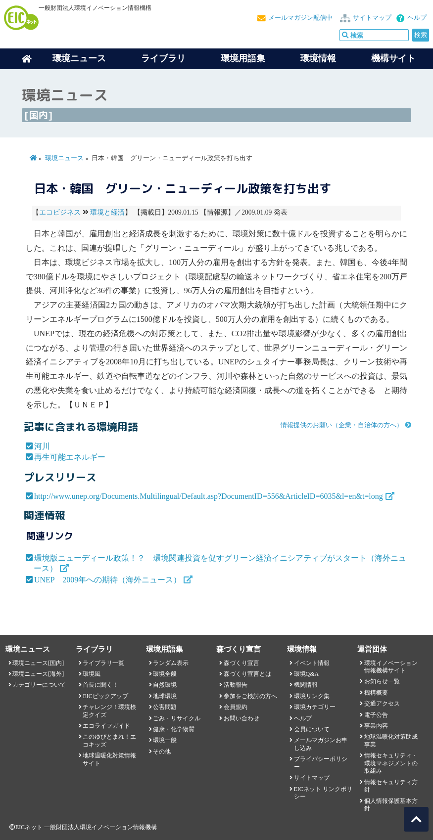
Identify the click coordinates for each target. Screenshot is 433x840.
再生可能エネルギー (69, 457)
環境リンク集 (312, 696)
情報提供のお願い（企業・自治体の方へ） (342, 425)
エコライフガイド (106, 725)
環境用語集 (243, 58)
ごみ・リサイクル (176, 718)
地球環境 (165, 696)
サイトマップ (372, 17)
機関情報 (306, 684)
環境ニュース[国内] (38, 663)
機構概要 (376, 692)
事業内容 (376, 725)
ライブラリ (163, 58)
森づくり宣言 (241, 663)
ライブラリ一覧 (103, 663)
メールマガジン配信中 (300, 17)
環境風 (91, 673)
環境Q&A (306, 673)
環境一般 (165, 740)
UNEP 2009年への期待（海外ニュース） (107, 579)
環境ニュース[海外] (38, 673)
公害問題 (165, 707)
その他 (162, 751)
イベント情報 (312, 663)
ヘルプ (417, 17)
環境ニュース (64, 158)
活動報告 (235, 684)
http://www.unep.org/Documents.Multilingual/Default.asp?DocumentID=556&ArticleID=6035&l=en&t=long (208, 496)
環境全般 (165, 673)
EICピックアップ (105, 696)
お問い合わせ (241, 718)
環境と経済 (107, 212)
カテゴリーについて (39, 684)
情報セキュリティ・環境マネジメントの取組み (391, 763)
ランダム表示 (171, 663)
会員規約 (235, 707)
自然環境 (165, 684)
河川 (42, 446)
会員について (312, 729)
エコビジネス (60, 212)
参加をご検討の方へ (250, 696)
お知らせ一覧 (382, 681)
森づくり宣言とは (247, 673)
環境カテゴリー (315, 707)
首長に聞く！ (100, 684)
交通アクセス (382, 703)
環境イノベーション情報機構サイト (391, 667)
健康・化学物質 (173, 729)
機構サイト (393, 58)
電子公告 (376, 714)
